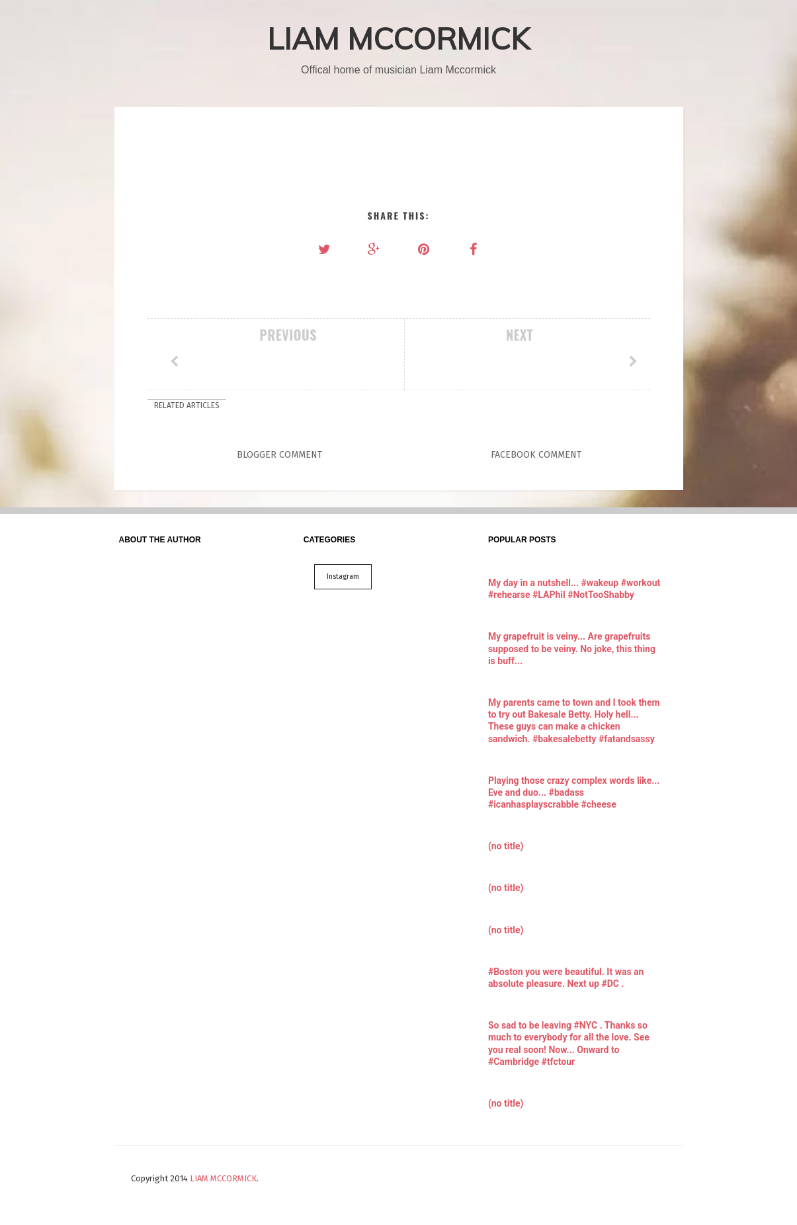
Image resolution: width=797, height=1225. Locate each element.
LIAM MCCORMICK (398, 38)
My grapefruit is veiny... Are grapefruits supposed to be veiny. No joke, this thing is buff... (571, 648)
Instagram (343, 576)
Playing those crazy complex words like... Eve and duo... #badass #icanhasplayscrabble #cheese (574, 792)
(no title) (505, 846)
